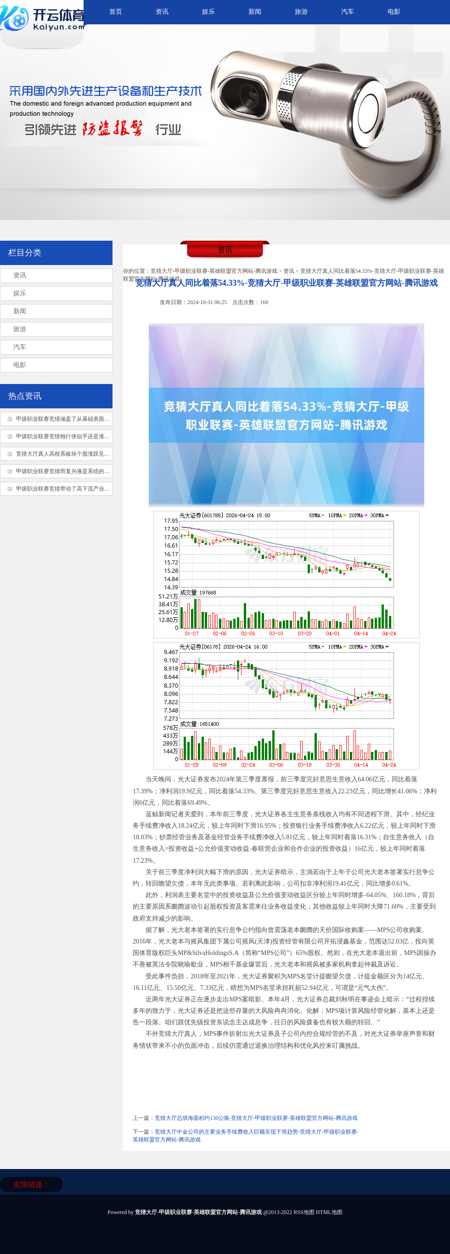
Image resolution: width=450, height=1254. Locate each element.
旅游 (301, 11)
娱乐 (208, 11)
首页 (115, 11)
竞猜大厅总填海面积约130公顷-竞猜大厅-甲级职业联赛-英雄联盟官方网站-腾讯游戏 (256, 1118)
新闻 (254, 11)
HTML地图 (329, 1212)
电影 (394, 11)
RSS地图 (303, 1212)
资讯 (162, 11)
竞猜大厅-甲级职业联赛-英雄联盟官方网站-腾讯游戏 (214, 271)
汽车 (347, 11)
